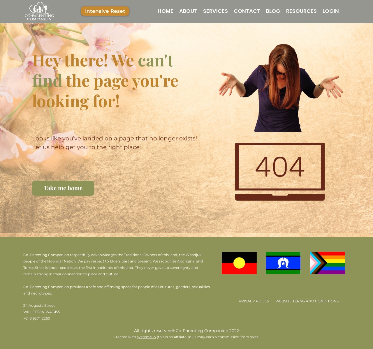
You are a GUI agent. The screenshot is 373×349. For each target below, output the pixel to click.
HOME (165, 11)
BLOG (273, 11)
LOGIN (331, 11)
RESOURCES (301, 11)
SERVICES (215, 11)
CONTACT (247, 11)
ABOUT (188, 11)
